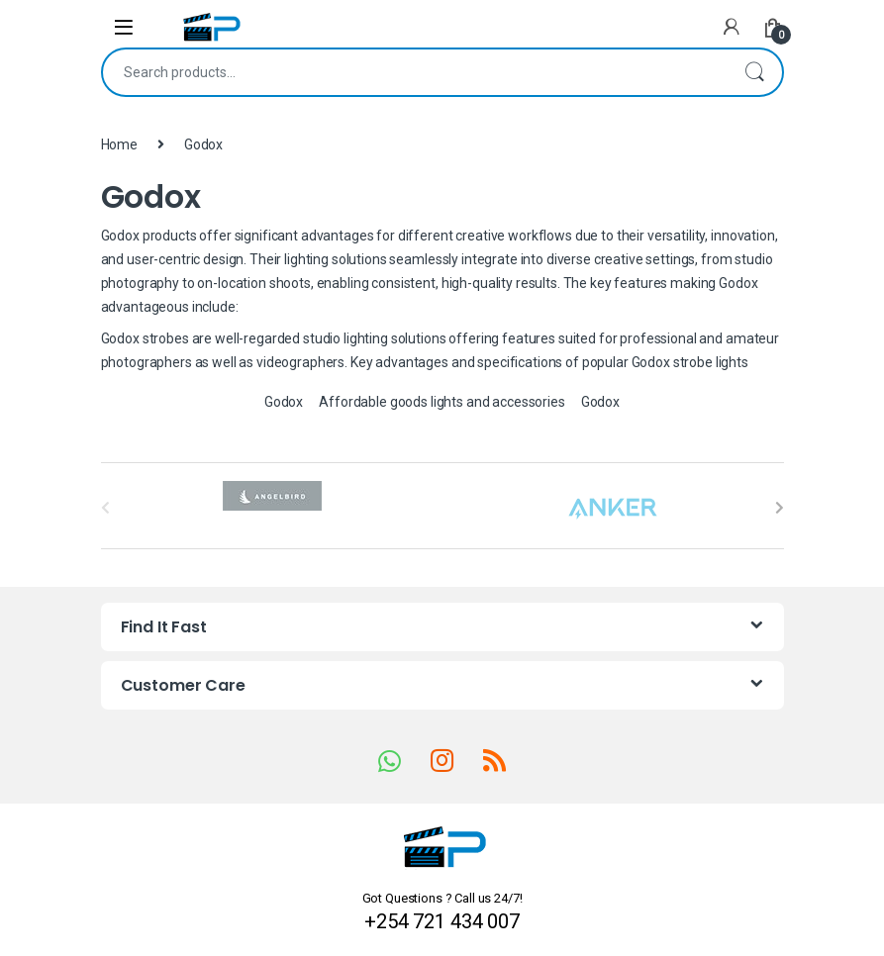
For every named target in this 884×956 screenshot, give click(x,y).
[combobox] (415, 72)
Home (119, 144)
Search (754, 72)
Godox (283, 402)
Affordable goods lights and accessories (442, 402)
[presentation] (779, 508)
